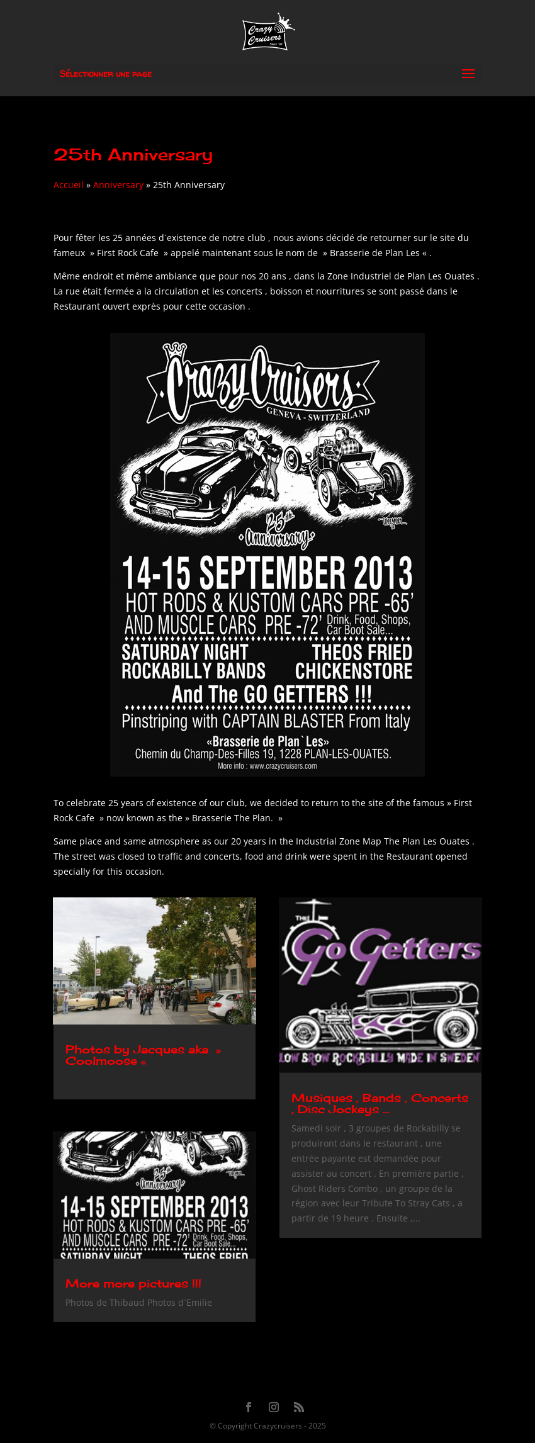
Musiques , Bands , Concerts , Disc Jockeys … (379, 1103)
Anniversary (118, 185)
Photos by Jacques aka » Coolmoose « (143, 1054)
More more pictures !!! (133, 1283)
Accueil (69, 185)
